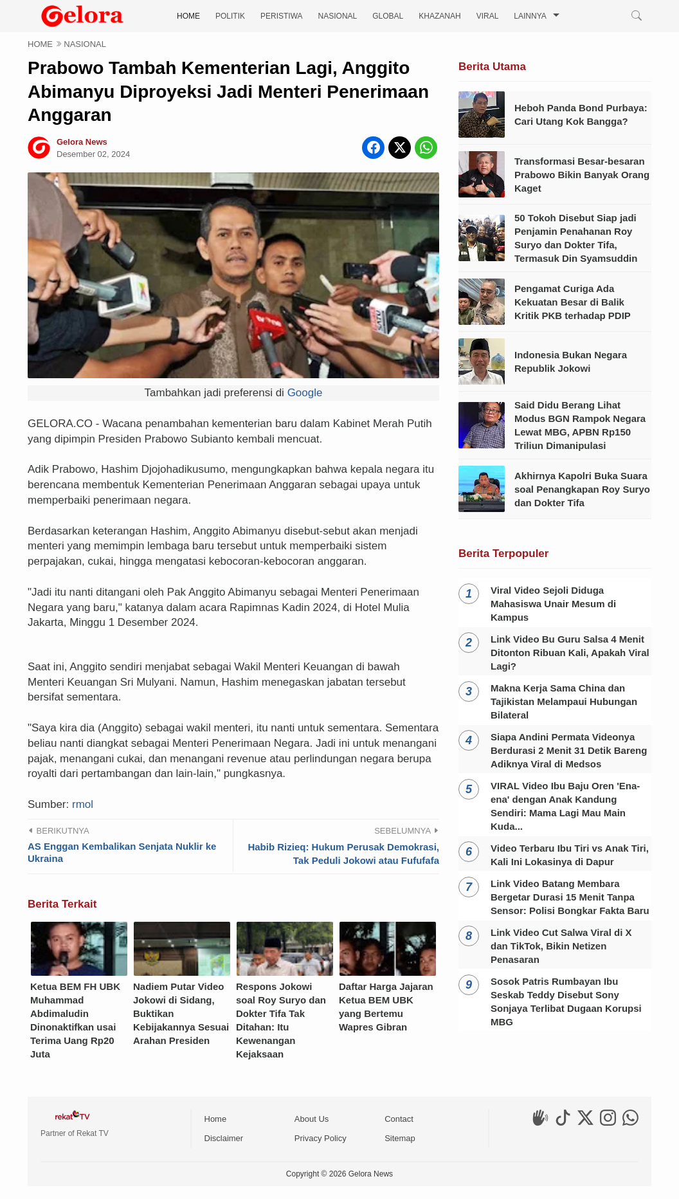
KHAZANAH (439, 16)
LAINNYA (530, 16)
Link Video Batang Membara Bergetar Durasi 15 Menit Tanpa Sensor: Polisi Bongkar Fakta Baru (570, 897)
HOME (188, 16)
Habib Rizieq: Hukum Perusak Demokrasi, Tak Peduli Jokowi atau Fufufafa (343, 1004)
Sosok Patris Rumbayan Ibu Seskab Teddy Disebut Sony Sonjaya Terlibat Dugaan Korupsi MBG (566, 1001)
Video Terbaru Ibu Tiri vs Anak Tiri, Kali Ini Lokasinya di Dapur (570, 855)
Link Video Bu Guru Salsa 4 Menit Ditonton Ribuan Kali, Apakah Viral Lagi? (570, 653)
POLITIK (230, 16)
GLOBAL (387, 16)
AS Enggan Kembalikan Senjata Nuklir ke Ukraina (122, 1003)
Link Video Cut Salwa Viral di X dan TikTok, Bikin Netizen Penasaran (561, 946)
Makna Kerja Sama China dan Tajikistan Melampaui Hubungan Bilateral (564, 701)
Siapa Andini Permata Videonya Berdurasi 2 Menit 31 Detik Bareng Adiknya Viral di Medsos (569, 750)
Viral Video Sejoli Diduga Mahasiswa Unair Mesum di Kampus (553, 604)
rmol (82, 955)
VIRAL (487, 16)
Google (305, 393)
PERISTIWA (281, 16)
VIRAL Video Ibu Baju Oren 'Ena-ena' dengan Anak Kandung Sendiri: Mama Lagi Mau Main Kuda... (565, 806)
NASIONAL (338, 16)
